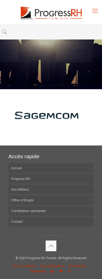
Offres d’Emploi (22, 200)
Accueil (16, 168)
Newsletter (38, 271)
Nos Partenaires (52, 266)
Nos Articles (77, 266)
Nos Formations (24, 266)
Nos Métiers (20, 189)
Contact (17, 221)
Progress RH (20, 179)
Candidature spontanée (28, 211)
